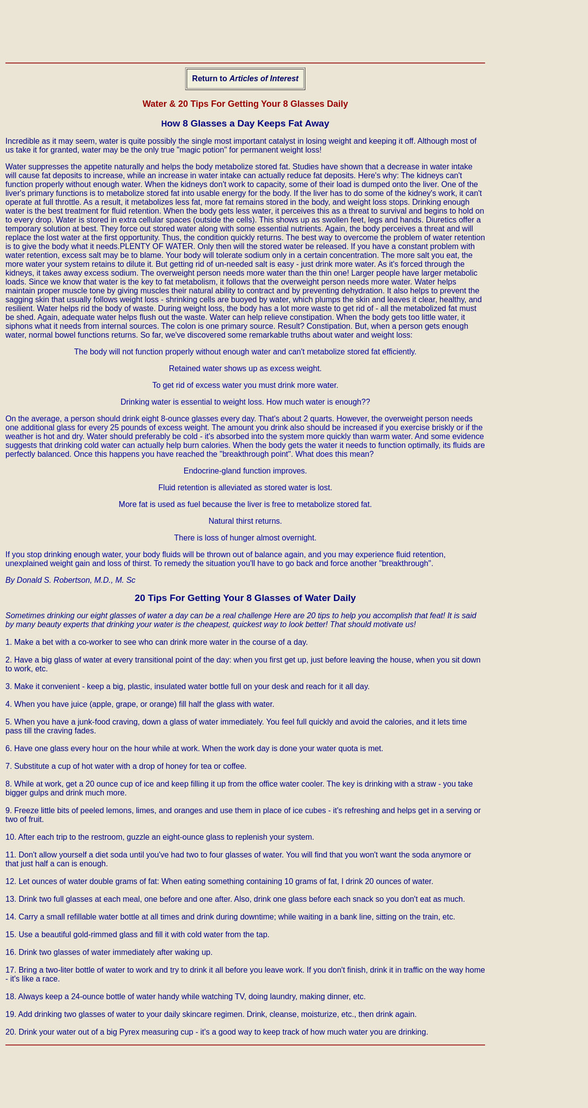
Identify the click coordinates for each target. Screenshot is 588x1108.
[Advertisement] (184, 27)
